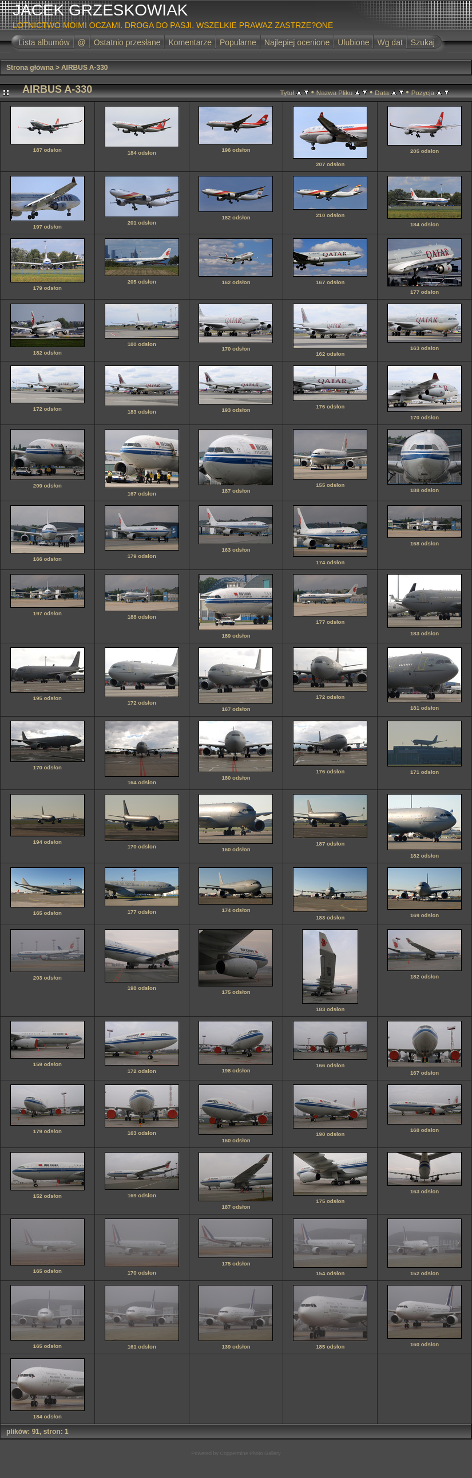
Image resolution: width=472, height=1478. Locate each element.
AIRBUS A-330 (84, 68)
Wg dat (389, 42)
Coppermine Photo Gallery (250, 1453)
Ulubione (353, 42)
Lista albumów (44, 42)
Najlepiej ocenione (297, 42)
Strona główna (30, 68)
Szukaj (423, 42)
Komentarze (189, 42)
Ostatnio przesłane (127, 42)
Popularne (238, 42)
